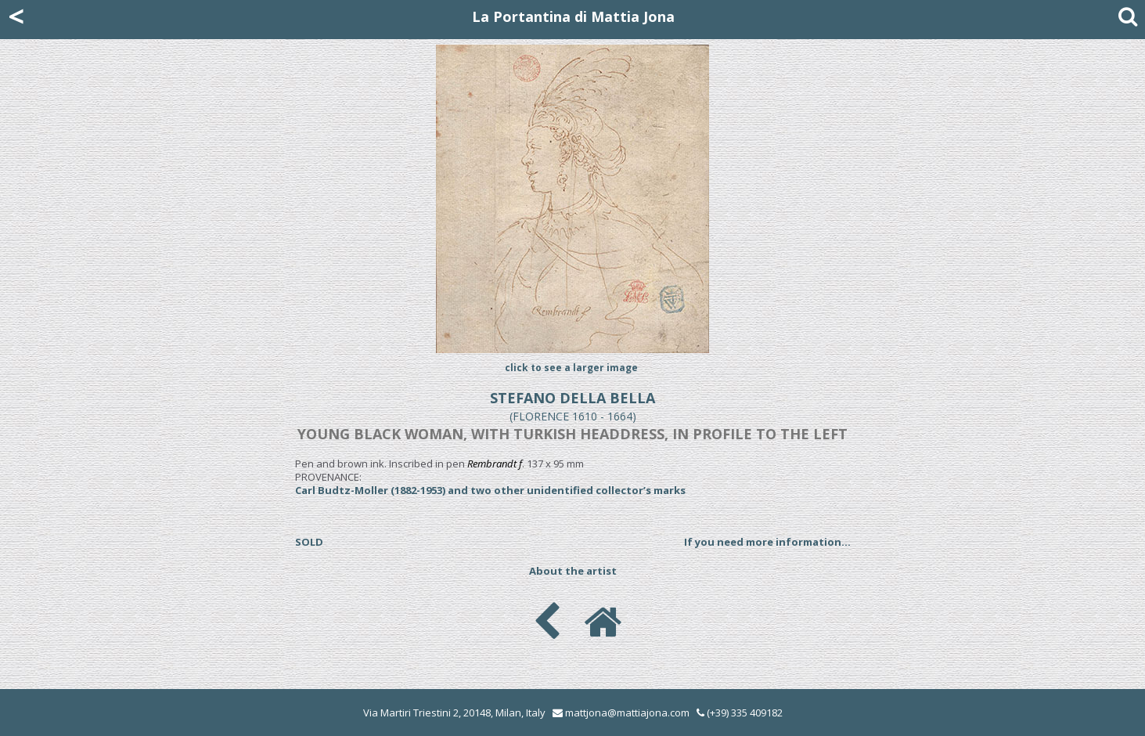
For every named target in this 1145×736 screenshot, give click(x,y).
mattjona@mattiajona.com (627, 712)
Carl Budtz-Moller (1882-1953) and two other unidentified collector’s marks (490, 490)
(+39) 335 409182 (740, 712)
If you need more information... (767, 542)
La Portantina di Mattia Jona (573, 16)
